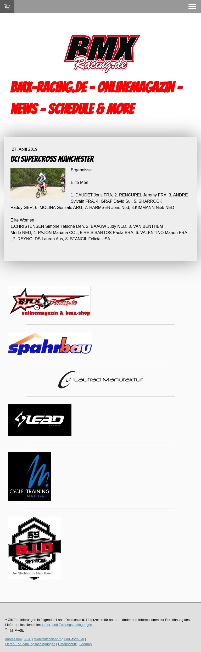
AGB (27, 639)
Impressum (13, 639)
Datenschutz (67, 644)
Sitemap (85, 644)
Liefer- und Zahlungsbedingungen (67, 625)
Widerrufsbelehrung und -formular (59, 639)
